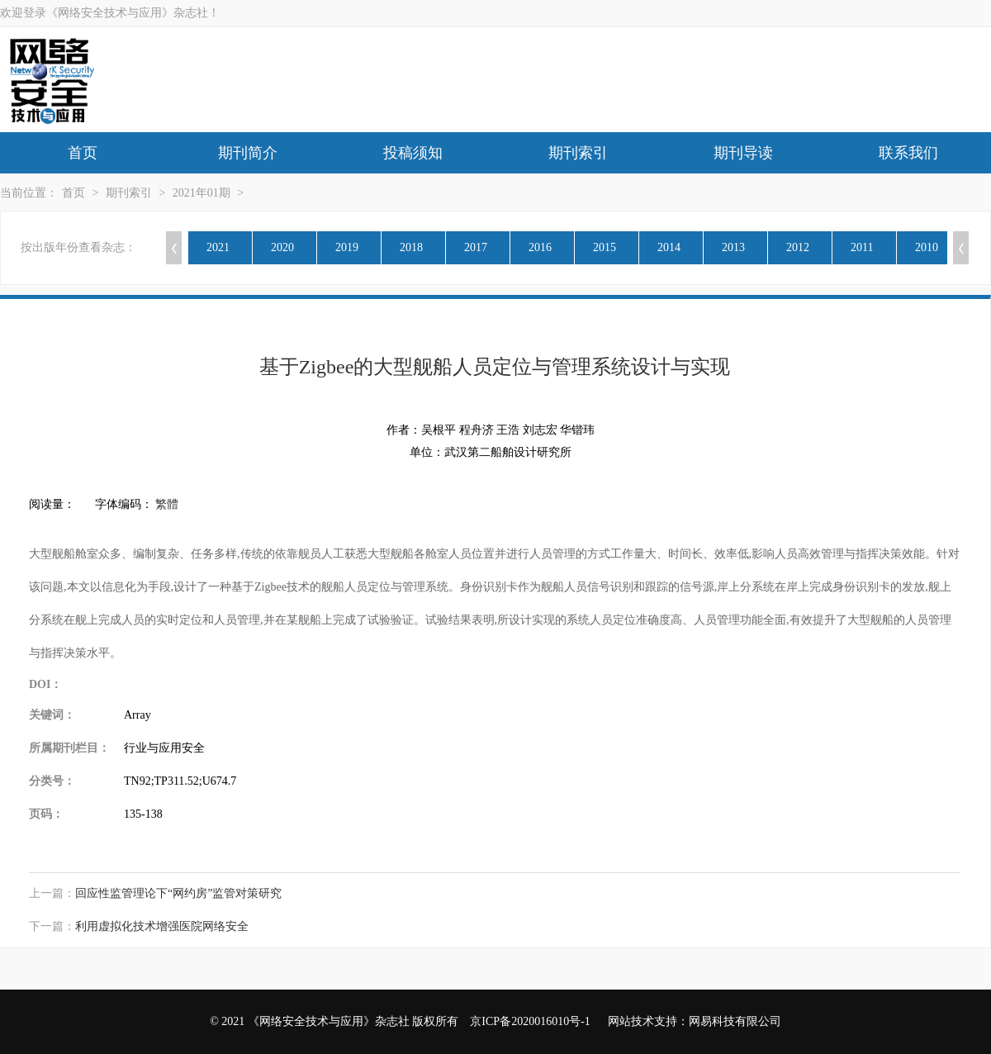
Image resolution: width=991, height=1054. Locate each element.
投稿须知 (413, 153)
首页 (82, 153)
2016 (540, 247)
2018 (411, 247)
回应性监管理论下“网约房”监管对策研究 (178, 893)
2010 (926, 247)
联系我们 (908, 153)
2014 (668, 247)
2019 (346, 247)
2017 (475, 247)
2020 (282, 247)
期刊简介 (247, 153)
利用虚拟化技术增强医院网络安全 (162, 926)
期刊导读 (743, 153)
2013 (733, 247)
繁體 (166, 504)
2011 (862, 247)
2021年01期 (201, 193)
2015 (604, 247)
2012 (797, 247)
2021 (218, 247)
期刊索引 (578, 153)
